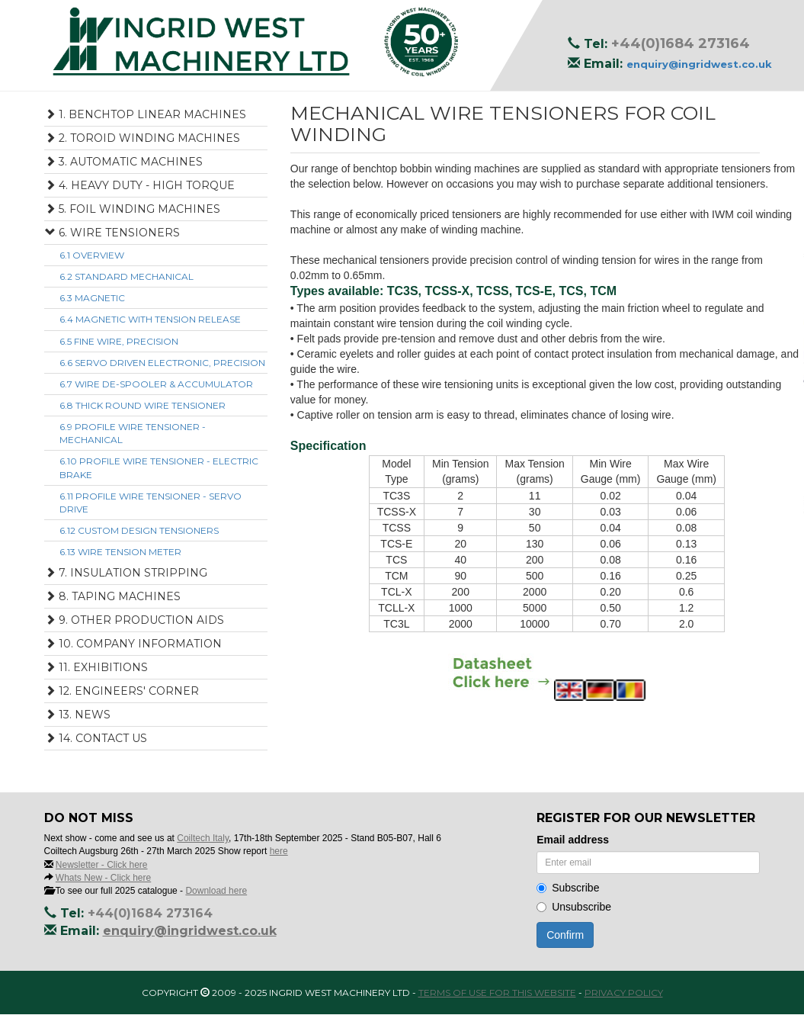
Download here (216, 890)
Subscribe (568, 888)
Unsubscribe (574, 907)
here (279, 851)
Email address (573, 840)
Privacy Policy (624, 992)
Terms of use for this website (497, 992)
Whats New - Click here (103, 877)
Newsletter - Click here (102, 864)
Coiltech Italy (203, 838)
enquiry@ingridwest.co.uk (699, 64)
